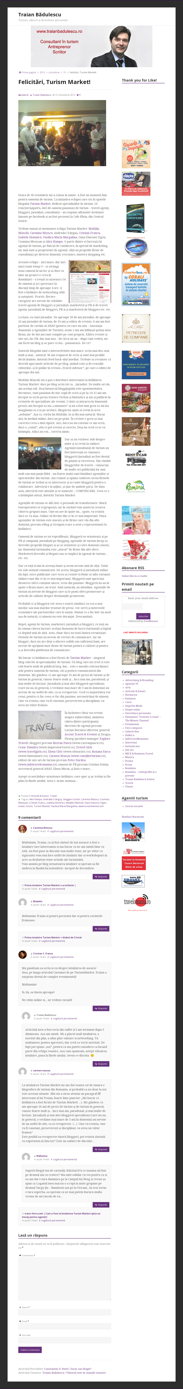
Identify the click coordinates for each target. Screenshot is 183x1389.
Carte (128, 702)
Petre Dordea (76, 760)
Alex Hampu (54, 241)
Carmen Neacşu (59, 756)
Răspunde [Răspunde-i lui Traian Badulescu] (102, 1063)
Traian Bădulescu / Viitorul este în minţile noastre (74, 1372)
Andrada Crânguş (52, 799)
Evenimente (132, 724)
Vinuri (129, 786)
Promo (129, 760)
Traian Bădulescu (39, 14)
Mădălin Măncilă (74, 802)
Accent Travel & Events (80, 734)
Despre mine (132, 709)
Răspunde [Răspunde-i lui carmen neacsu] (102, 1149)
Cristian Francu (89, 233)
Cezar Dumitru (28, 747)
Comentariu (28, 1255)
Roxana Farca (101, 751)
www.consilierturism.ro (88, 756)
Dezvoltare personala (138, 713)
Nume (26, 1307)
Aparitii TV (132, 683)
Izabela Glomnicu (30, 237)
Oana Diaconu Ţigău (95, 802)
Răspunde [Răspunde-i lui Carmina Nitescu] (102, 876)
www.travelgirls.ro (32, 751)
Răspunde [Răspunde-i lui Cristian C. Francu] (102, 1008)
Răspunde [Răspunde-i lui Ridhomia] (102, 1204)
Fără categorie (133, 727)
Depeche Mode (133, 705)
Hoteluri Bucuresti (133, 816)
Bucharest (131, 694)
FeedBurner (151, 621)
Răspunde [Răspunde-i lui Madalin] (102, 928)
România (130, 768)
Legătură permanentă (61, 831)
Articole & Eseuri (40, 795)
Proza (128, 764)
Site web (26, 1335)
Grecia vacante (134, 806)
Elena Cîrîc (55, 751)
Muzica (129, 757)
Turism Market (40, 203)
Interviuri (131, 742)
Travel (53, 795)
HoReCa (129, 735)
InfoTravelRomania (136, 738)
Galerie (25, 94)
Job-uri (129, 749)
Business (130, 698)
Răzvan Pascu (62, 743)
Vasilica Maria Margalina (60, 237)
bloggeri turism (71, 799)
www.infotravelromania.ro (37, 764)
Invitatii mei (132, 746)
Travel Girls (84, 747)
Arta (128, 687)
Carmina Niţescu (41, 233)
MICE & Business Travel (139, 753)
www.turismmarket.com (91, 806)
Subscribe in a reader (135, 576)
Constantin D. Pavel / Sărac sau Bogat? (68, 1368)
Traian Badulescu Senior (140, 779)
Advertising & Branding (139, 680)
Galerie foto (132, 731)
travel (21, 806)
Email (25, 1321)
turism (29, 806)
